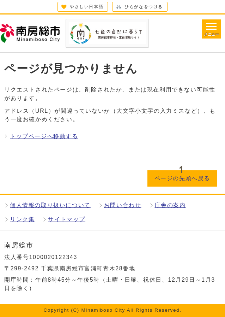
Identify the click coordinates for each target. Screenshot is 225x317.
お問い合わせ (122, 205)
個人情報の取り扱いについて (50, 205)
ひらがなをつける (143, 6)
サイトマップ (66, 219)
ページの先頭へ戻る (182, 178)
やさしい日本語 (86, 6)
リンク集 (22, 219)
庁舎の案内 (170, 205)
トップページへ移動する (44, 136)
